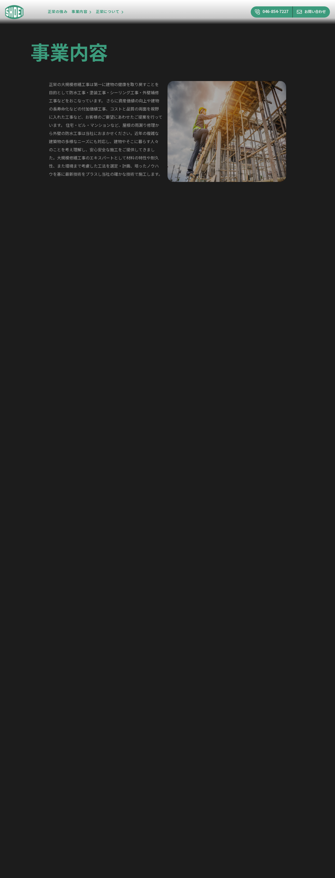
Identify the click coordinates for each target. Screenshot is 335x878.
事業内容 (79, 12)
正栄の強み (57, 12)
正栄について (108, 12)
